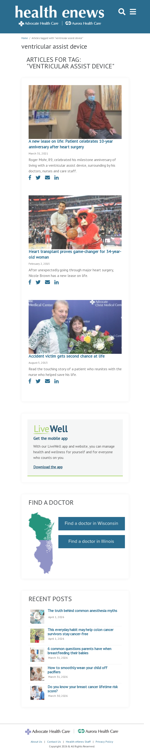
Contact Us (54, 741)
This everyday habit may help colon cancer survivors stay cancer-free (80, 632)
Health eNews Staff (78, 741)
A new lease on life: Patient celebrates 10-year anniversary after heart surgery (71, 144)
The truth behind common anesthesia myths (82, 611)
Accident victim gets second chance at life (67, 356)
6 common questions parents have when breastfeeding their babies (79, 651)
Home (24, 38)
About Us (36, 741)
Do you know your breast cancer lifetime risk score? (83, 689)
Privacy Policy (104, 741)
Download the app (48, 467)
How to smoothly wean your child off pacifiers (77, 670)
